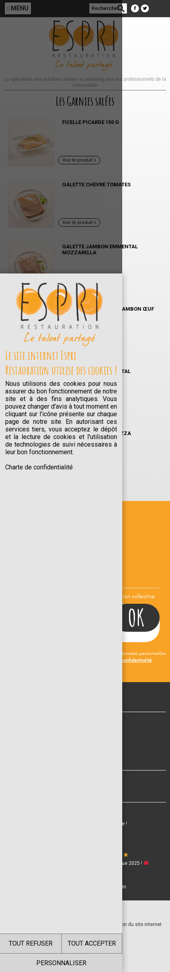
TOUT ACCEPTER (128, 943)
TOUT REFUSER (42, 943)
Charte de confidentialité (39, 200)
